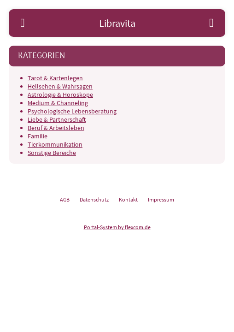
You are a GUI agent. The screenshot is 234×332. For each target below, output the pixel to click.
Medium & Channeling (58, 103)
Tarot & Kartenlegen (55, 78)
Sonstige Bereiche (52, 152)
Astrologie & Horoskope (60, 94)
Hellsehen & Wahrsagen (60, 86)
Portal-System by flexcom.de (117, 227)
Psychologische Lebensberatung (72, 111)
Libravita (117, 23)
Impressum (161, 199)
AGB (65, 199)
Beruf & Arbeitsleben (56, 128)
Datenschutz (94, 199)
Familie (37, 136)
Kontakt (128, 199)
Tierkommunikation (55, 144)
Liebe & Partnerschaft (57, 119)
